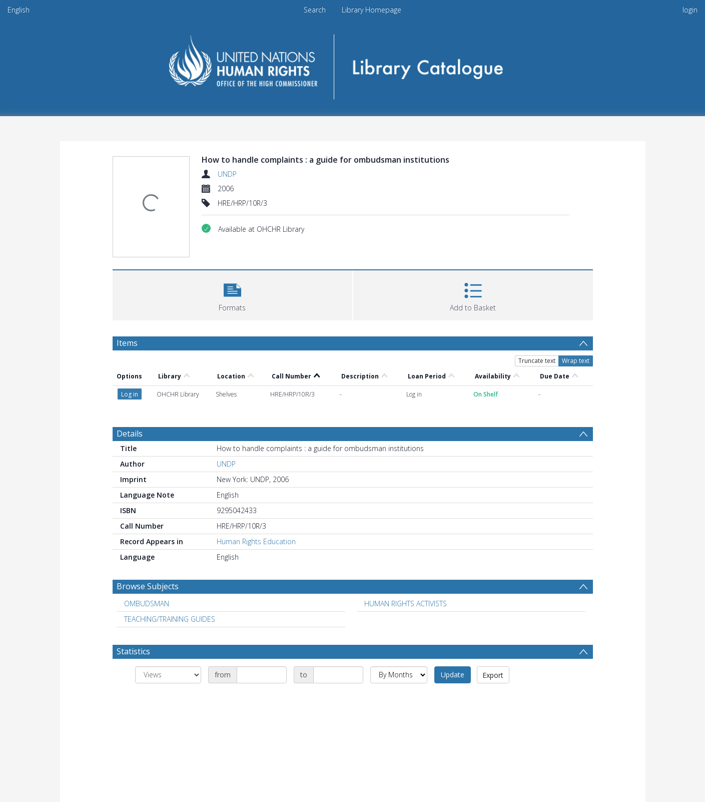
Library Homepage (371, 10)
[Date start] (262, 674)
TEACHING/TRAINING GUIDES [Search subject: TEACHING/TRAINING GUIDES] (169, 619)
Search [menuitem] (315, 10)
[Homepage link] (352, 63)
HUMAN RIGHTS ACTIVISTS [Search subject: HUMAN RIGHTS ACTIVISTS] (405, 603)
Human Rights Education (256, 541)
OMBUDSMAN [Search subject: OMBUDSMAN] (146, 603)
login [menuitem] (689, 10)
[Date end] (338, 674)
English (19, 10)
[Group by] (168, 674)
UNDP (227, 174)
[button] (232, 294)
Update (452, 674)
